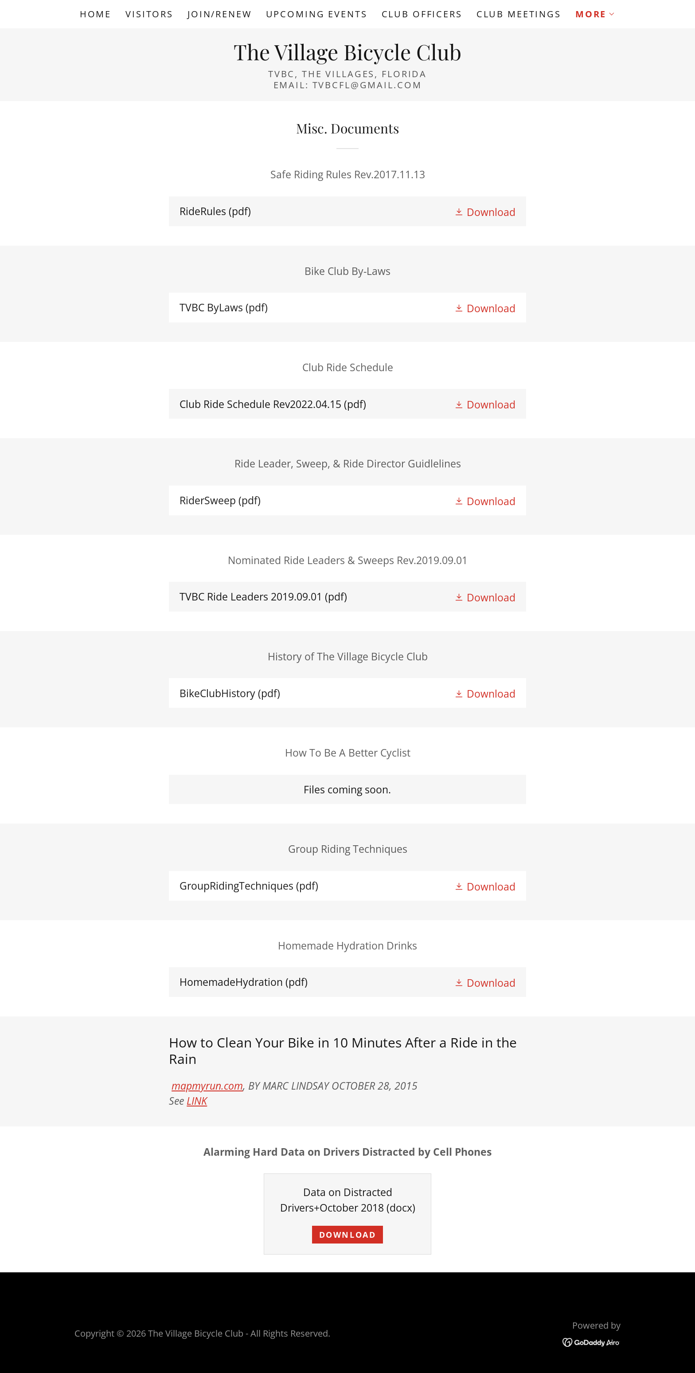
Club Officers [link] (422, 14)
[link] (347, 56)
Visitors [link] (149, 14)
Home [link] (95, 14)
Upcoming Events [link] (316, 14)
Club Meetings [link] (518, 14)
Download (347, 1234)
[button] (595, 14)
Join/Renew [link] (219, 14)
